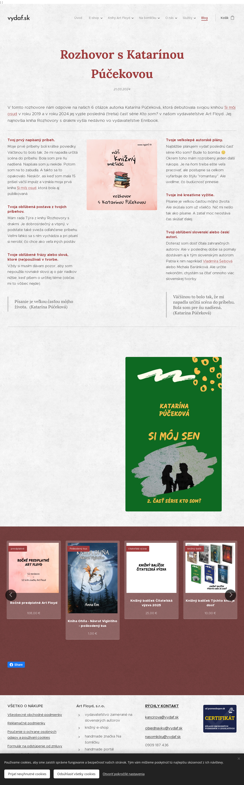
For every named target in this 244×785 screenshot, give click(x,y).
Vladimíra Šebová (217, 261)
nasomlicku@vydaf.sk (163, 736)
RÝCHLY (153, 706)
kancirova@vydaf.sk (162, 717)
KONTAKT (170, 706)
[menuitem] (79, 17)
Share (16, 664)
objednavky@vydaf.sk (163, 728)
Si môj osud (26, 187)
